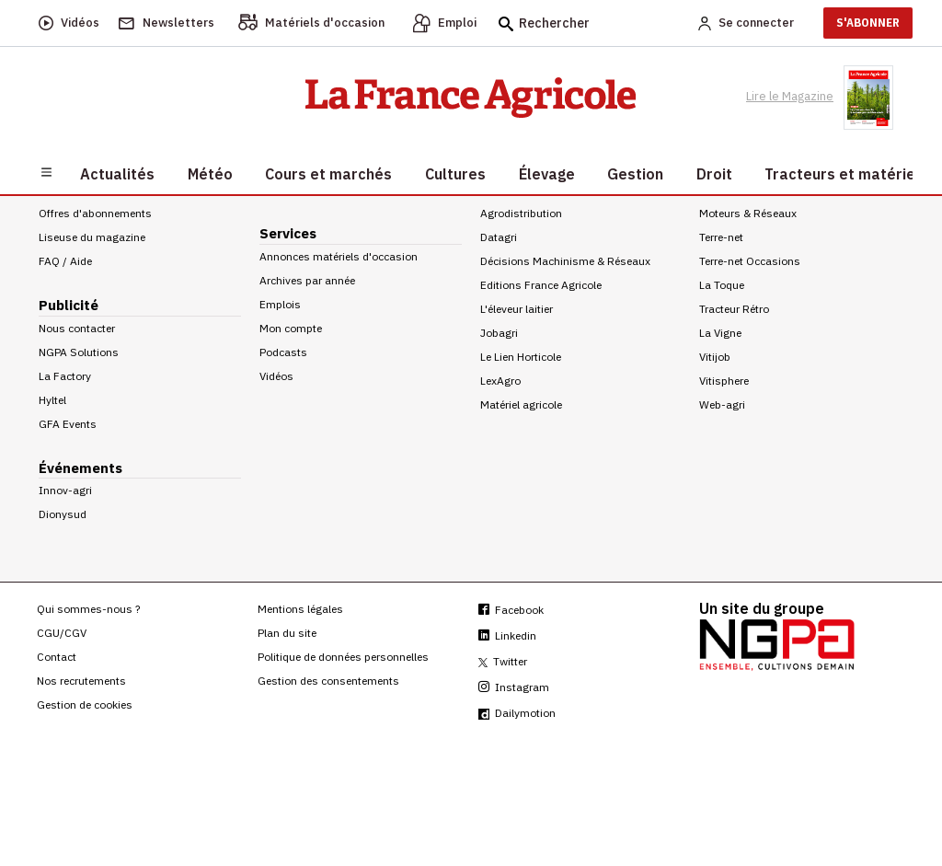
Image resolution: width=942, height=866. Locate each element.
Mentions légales (300, 609)
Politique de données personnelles (343, 657)
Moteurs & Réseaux (748, 213)
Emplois (280, 304)
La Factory (65, 376)
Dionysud (62, 514)
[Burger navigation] (46, 171)
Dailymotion (517, 713)
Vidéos (276, 376)
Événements (80, 468)
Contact (56, 657)
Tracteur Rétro (734, 309)
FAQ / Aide (65, 261)
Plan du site (287, 633)
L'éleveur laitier (516, 309)
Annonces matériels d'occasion (338, 256)
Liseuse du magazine (92, 237)
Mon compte (290, 328)
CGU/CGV (61, 633)
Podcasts (283, 352)
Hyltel (52, 400)
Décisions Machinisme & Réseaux (565, 261)
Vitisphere (724, 380)
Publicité (68, 305)
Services (287, 233)
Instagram (513, 687)
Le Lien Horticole (520, 357)
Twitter (502, 661)
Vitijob (714, 357)
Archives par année (307, 280)
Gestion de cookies (84, 704)
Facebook (511, 610)
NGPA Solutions (79, 352)
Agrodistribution (521, 213)
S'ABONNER (868, 22)
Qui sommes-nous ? (88, 609)
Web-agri (722, 404)
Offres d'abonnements (95, 213)
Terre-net (721, 237)
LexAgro (500, 380)
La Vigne (720, 333)
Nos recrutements (81, 680)
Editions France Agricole (541, 285)
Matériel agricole (521, 404)
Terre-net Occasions (749, 261)
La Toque (721, 285)
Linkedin (507, 635)
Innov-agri (65, 490)
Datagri (498, 237)
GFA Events (68, 424)
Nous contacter (77, 328)
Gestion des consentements (328, 680)
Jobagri (499, 333)
